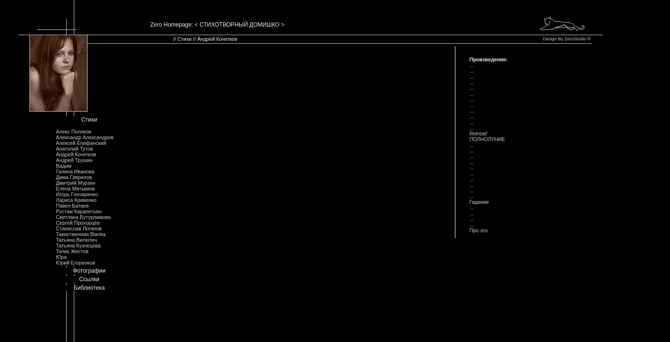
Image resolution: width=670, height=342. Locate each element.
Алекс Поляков (73, 131)
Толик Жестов (72, 251)
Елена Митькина (75, 188)
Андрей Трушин (74, 160)
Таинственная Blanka (80, 234)
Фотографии (89, 270)
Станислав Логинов (79, 228)
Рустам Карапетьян (78, 211)
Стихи (89, 119)
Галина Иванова (75, 171)
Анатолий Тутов (74, 149)
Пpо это (479, 230)
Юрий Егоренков (75, 263)
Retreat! (479, 133)
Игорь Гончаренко (77, 194)
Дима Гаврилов (74, 177)
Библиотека (89, 288)
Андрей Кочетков (76, 154)
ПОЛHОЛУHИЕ (487, 139)
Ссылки (89, 279)
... (472, 65)
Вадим (63, 166)
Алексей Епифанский (81, 143)
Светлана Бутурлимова (83, 217)
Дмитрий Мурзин (75, 183)
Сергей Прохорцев (77, 223)
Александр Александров (84, 137)
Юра (61, 257)
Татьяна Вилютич (76, 240)
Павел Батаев (72, 206)
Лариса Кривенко (76, 200)
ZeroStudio (575, 39)
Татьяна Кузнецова (78, 245)
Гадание (479, 202)
